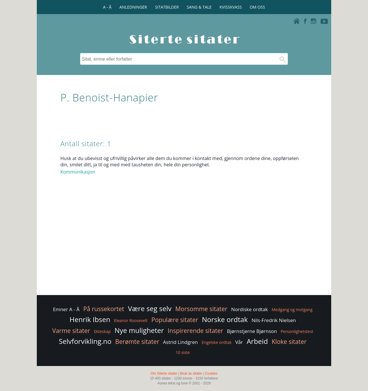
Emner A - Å (66, 309)
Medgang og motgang (292, 309)
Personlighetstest (297, 331)
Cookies (211, 373)
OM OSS (257, 7)
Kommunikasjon (77, 172)
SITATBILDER (167, 7)
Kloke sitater (289, 342)
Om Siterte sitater (163, 373)
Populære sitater (175, 320)
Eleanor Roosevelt (131, 320)
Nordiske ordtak (249, 309)
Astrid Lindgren (180, 342)
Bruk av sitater (191, 373)
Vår (239, 342)
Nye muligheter (139, 330)
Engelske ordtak (216, 342)
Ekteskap (102, 331)
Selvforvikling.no (85, 341)
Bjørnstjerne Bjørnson (252, 331)
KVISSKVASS (231, 7)
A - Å (107, 7)
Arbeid (257, 341)
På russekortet (103, 309)
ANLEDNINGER (133, 7)
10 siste (183, 352)
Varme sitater (71, 331)
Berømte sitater (137, 342)
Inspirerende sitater (195, 331)
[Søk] (282, 59)
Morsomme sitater (201, 309)
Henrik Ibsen (90, 319)
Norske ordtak (225, 319)
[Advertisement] (184, 248)
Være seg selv (150, 308)
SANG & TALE (199, 7)
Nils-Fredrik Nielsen (274, 320)
